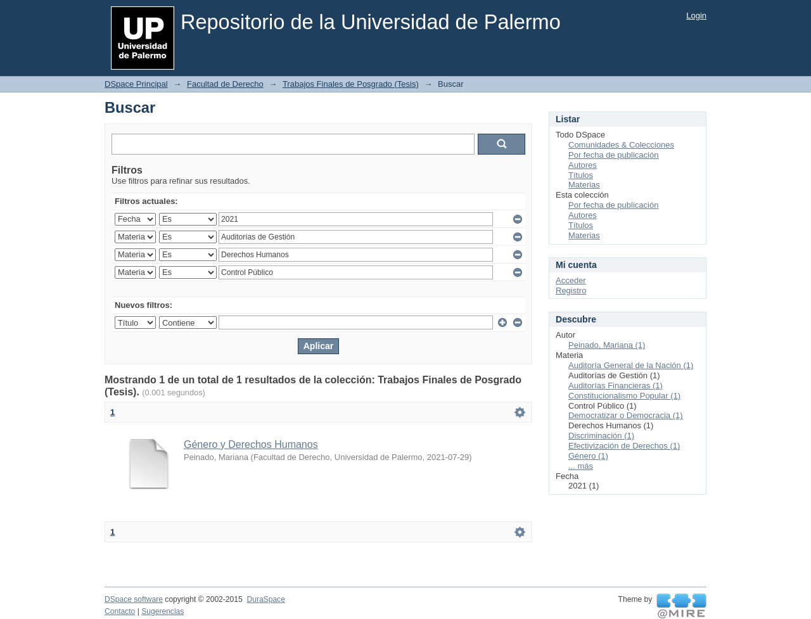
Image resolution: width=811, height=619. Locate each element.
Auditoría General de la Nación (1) (630, 365)
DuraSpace (265, 599)
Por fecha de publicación (613, 155)
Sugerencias (162, 611)
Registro (571, 290)
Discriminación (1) (601, 435)
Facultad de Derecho (225, 84)
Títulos (580, 175)
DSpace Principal (136, 84)
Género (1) (588, 456)
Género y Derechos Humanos (251, 444)
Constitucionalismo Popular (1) (624, 395)
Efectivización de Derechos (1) (624, 445)
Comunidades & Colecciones (621, 145)
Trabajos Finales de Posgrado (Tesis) (351, 84)
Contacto (120, 611)
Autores (582, 165)
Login (696, 15)
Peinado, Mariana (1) (606, 345)
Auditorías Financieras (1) (615, 385)
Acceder (571, 280)
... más (580, 466)
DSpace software (134, 599)
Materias (584, 184)
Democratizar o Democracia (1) (625, 415)
